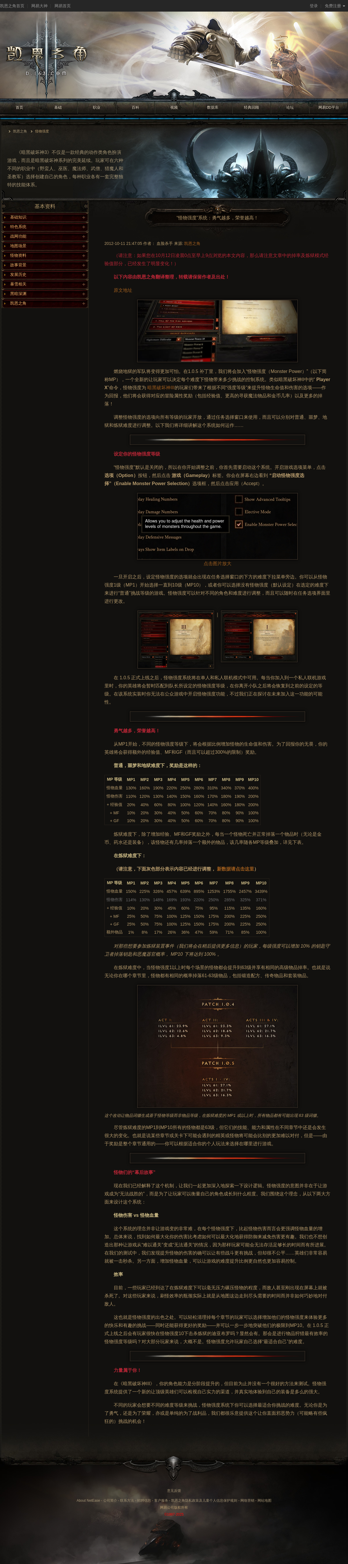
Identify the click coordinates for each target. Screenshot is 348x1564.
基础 (58, 107)
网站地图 (264, 1501)
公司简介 (110, 1501)
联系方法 (127, 1501)
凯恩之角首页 (12, 5)
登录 (314, 5)
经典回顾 (251, 107)
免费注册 (335, 5)
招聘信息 (144, 1501)
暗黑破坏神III (160, 387)
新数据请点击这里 (235, 868)
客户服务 (161, 1501)
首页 (19, 107)
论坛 (290, 107)
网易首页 (63, 5)
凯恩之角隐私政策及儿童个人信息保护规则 (204, 1501)
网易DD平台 (328, 107)
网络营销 (247, 1501)
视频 (174, 107)
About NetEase (88, 1501)
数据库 (212, 107)
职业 (96, 107)
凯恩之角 (20, 131)
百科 (135, 107)
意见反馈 (174, 1491)
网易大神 (39, 5)
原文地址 (123, 290)
